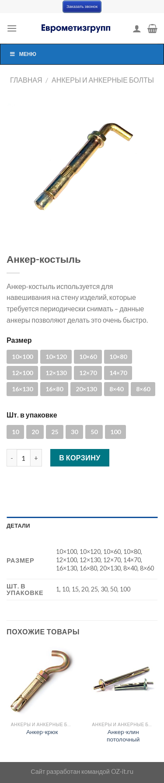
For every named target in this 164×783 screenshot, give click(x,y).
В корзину (80, 457)
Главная (26, 80)
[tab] (82, 525)
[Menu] (12, 28)
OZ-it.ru (122, 771)
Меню (22, 54)
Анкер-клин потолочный (123, 735)
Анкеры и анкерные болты (103, 80)
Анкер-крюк (42, 731)
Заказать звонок (82, 6)
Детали (18, 525)
